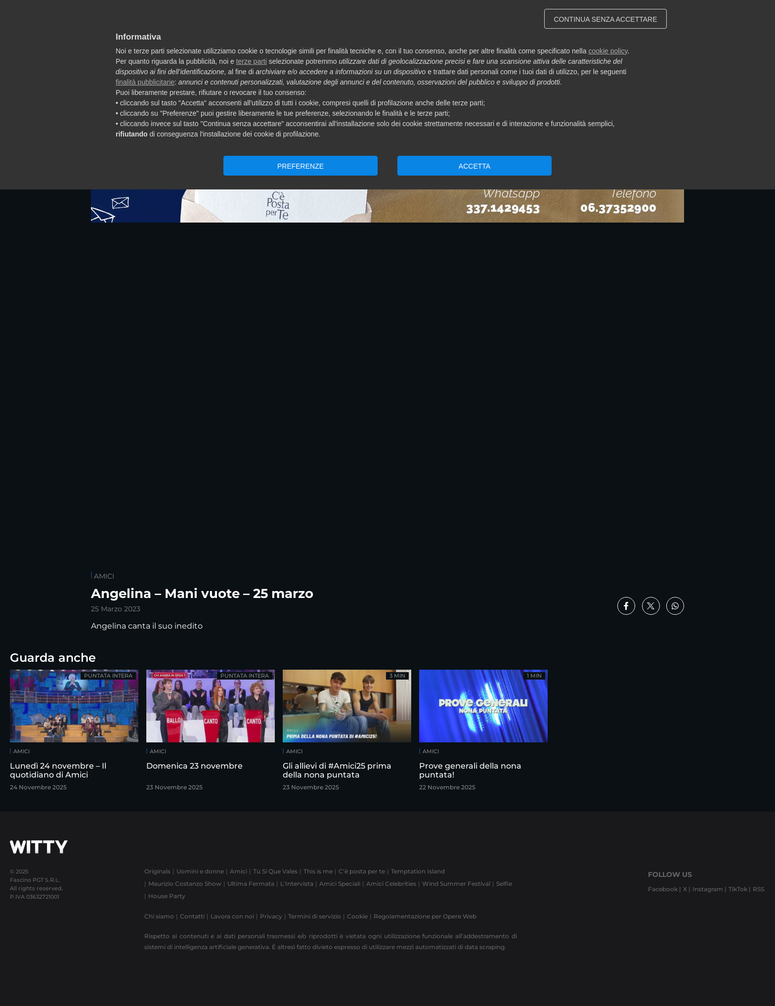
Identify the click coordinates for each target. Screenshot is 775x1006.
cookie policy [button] (607, 51)
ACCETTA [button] (474, 166)
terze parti (251, 61)
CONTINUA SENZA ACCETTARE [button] (605, 19)
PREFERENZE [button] (300, 166)
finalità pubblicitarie (145, 82)
